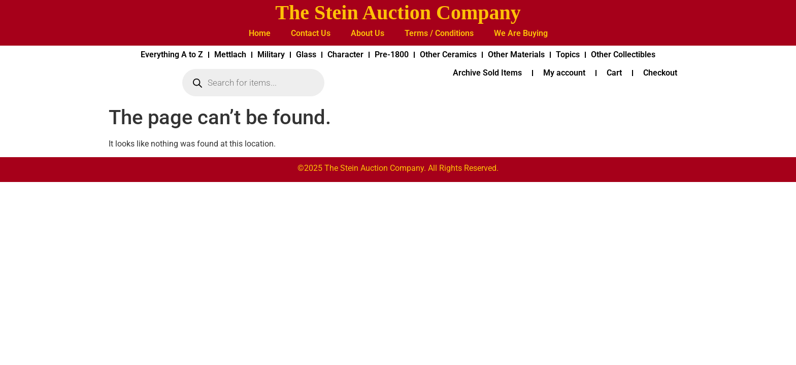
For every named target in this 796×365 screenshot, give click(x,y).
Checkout (660, 73)
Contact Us (310, 33)
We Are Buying (521, 33)
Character (345, 54)
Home (260, 33)
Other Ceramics (448, 54)
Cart (614, 73)
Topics (568, 54)
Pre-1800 (392, 54)
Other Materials (516, 54)
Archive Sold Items (487, 73)
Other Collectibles (623, 54)
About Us (367, 33)
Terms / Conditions (439, 33)
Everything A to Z (172, 54)
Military (271, 54)
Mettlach (230, 54)
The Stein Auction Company (397, 12)
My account (564, 73)
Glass (306, 54)
